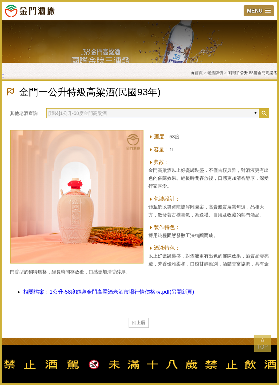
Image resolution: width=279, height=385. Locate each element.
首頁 (197, 73)
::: (2, 75)
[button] (259, 10)
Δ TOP (262, 343)
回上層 (138, 322)
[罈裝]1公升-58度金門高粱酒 (252, 73)
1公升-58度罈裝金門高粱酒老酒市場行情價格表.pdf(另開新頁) (108, 292)
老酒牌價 (215, 73)
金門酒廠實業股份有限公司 (30, 11)
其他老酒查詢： (26, 113)
